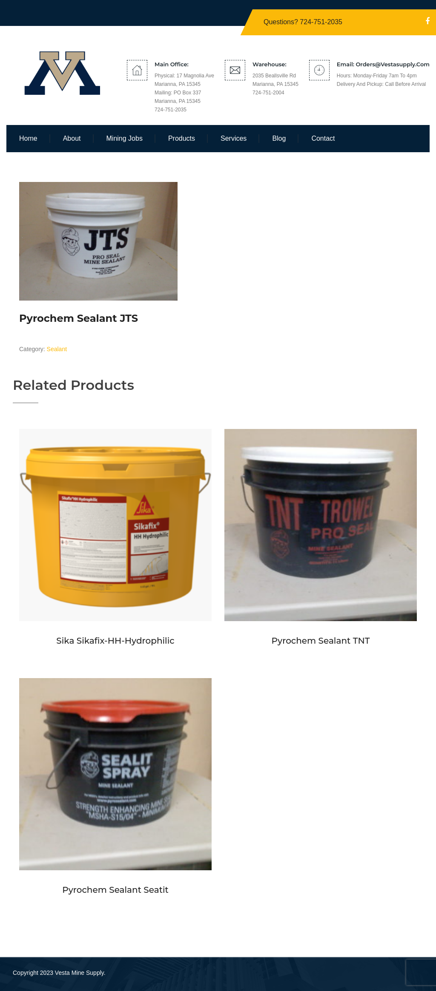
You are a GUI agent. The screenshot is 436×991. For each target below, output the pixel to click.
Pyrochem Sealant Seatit (115, 890)
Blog (279, 138)
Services (234, 138)
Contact (323, 138)
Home (28, 138)
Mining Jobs (124, 138)
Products (181, 138)
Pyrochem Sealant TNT (321, 641)
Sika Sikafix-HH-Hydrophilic (115, 641)
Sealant (57, 349)
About (72, 138)
